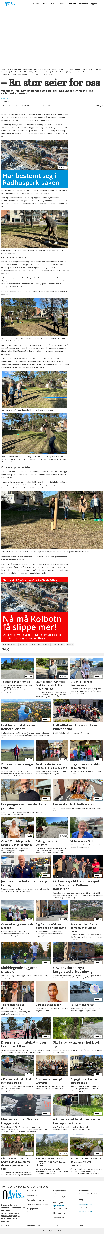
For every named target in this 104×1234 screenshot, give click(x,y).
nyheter (70, 645)
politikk (33, 645)
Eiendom (72, 3)
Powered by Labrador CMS (52, 1231)
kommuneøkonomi (10, 645)
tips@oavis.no (58, 1205)
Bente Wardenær (86, 1204)
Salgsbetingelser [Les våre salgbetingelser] (85, 1211)
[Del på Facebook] (97, 105)
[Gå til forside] (8, 3)
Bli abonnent (84, 3)
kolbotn (23, 645)
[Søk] (100, 3)
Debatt (63, 3)
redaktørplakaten (9, 1216)
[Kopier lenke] (101, 105)
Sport (45, 3)
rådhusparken (44, 645)
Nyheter (36, 3)
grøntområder (58, 645)
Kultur (53, 3)
